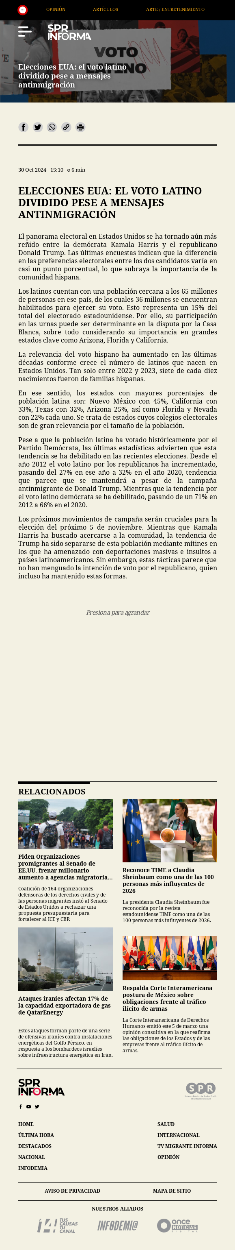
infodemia (32, 1168)
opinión (168, 1157)
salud (166, 1124)
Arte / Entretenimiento (195, 9)
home (26, 1124)
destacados (35, 1146)
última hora (36, 1135)
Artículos (125, 9)
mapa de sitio (172, 1191)
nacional (31, 1157)
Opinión (76, 9)
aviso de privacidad (72, 1191)
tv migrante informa (187, 1146)
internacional (178, 1135)
